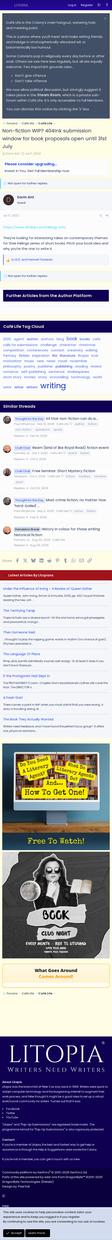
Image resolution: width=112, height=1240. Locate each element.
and (32, 259)
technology (80, 377)
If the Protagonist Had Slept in (26, 676)
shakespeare (78, 371)
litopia (83, 355)
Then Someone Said (19, 632)
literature (67, 355)
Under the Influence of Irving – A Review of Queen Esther (47, 588)
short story (12, 377)
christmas (87, 344)
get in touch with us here (63, 1159)
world (97, 377)
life (54, 355)
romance (10, 371)
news (51, 361)
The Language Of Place (21, 654)
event (72, 453)
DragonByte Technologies (21, 1182)
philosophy (12, 366)
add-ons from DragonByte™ (64, 1177)
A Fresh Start (13, 697)
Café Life (62, 424)
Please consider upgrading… (31, 164)
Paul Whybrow (24, 424)
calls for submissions (20, 344)
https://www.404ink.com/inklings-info (34, 227)
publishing (64, 366)
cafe (97, 339)
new (40, 361)
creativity (75, 350)
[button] (99, 5)
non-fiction (24, 429)
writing (53, 385)
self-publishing (33, 371)
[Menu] (6, 5)
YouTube (12, 1117)
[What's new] (107, 5)
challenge (48, 344)
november (78, 361)
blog (60, 339)
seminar (100, 476)
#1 (107, 215)
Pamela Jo (22, 453)
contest (57, 350)
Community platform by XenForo (45, 1172)
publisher (45, 366)
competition (13, 350)
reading (81, 366)
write (7, 387)
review (96, 366)
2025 (7, 339)
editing (91, 350)
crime (78, 511)
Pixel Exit (24, 1186)
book (72, 339)
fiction (24, 355)
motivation (12, 361)
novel (62, 361)
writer (19, 387)
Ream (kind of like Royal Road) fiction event (70, 447)
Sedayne (20, 476)
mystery (84, 476)
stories (30, 377)
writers (32, 387)
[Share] (101, 216)
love (94, 355)
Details (47, 1182)
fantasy (9, 355)
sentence (56, 371)
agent (19, 339)
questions (42, 429)
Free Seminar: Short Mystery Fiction (63, 470)
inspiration (41, 355)
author (32, 339)
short (19, 482)
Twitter (10, 1113)
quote (58, 429)
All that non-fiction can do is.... (72, 418)
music (29, 361)
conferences (37, 350)
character (67, 344)
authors (47, 339)
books (85, 339)
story (42, 377)
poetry (29, 366)
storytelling (59, 377)
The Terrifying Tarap (19, 610)
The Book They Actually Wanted (28, 719)
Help (5, 1206)
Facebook (13, 1109)
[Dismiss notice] (104, 19)
